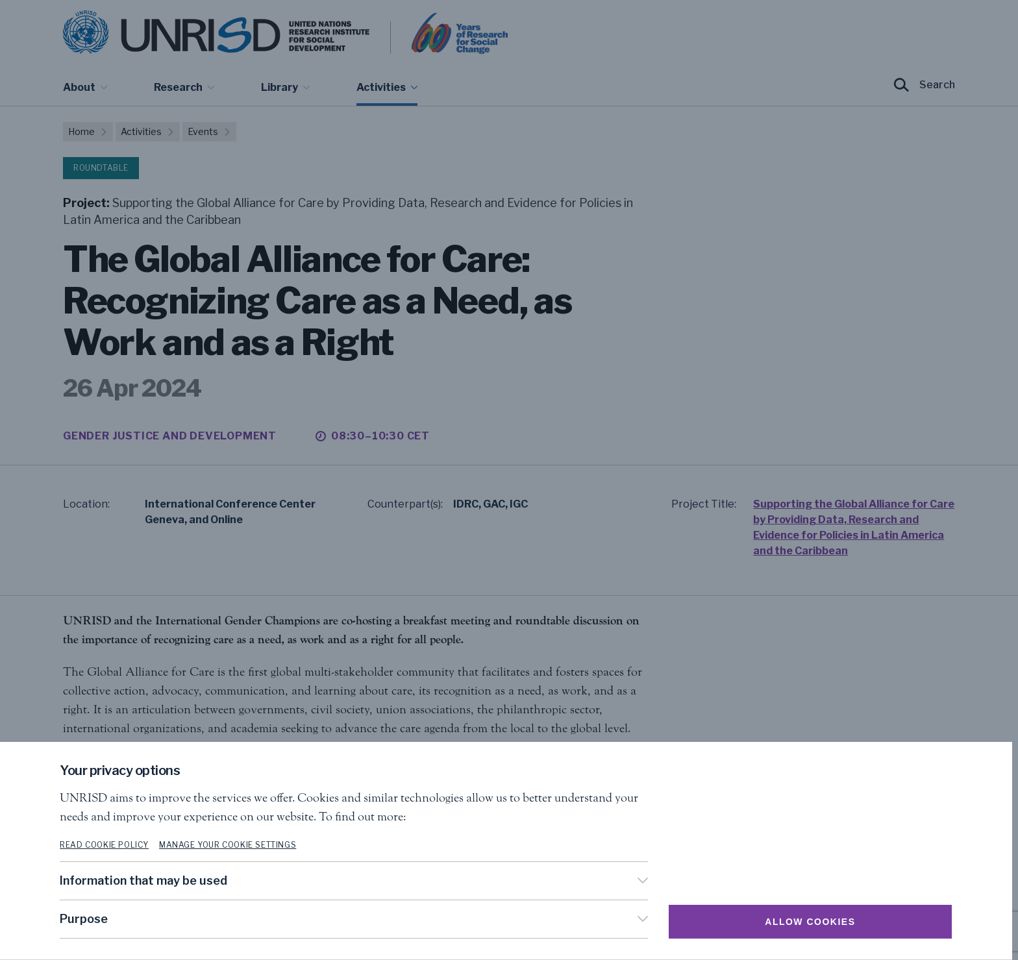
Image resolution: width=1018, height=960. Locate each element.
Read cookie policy (107, 845)
